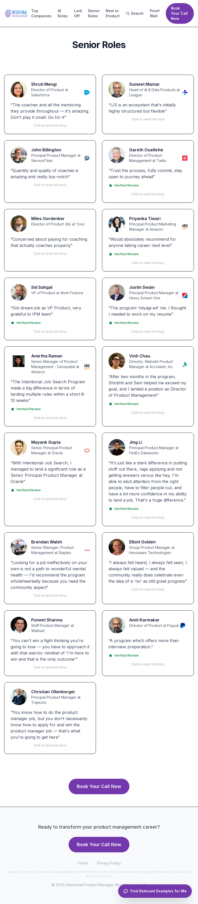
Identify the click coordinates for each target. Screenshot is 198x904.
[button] (50, 104)
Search (135, 13)
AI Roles (63, 13)
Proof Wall (155, 13)
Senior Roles (94, 13)
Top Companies (41, 13)
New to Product (113, 13)
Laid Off (78, 13)
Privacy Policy (109, 863)
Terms (82, 863)
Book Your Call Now (179, 13)
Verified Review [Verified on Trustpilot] (124, 185)
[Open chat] (155, 891)
